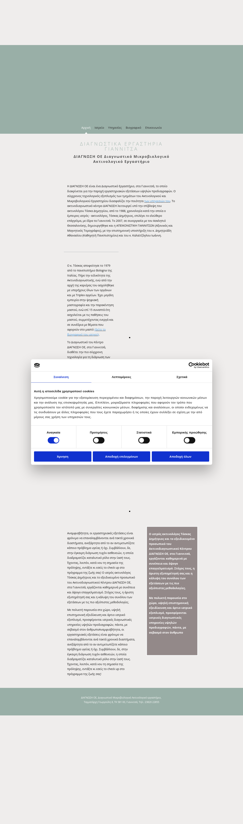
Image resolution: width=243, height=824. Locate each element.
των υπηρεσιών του (157, 201)
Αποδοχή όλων (180, 456)
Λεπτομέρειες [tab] (121, 377)
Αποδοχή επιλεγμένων (121, 456)
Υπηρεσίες (115, 127)
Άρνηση (62, 456)
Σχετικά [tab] (182, 377)
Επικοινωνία (153, 127)
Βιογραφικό (133, 127)
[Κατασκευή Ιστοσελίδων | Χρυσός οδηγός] (6, 709)
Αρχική (86, 127)
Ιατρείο (99, 127)
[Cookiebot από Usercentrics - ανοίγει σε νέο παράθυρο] (191, 365)
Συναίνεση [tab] (61, 377)
